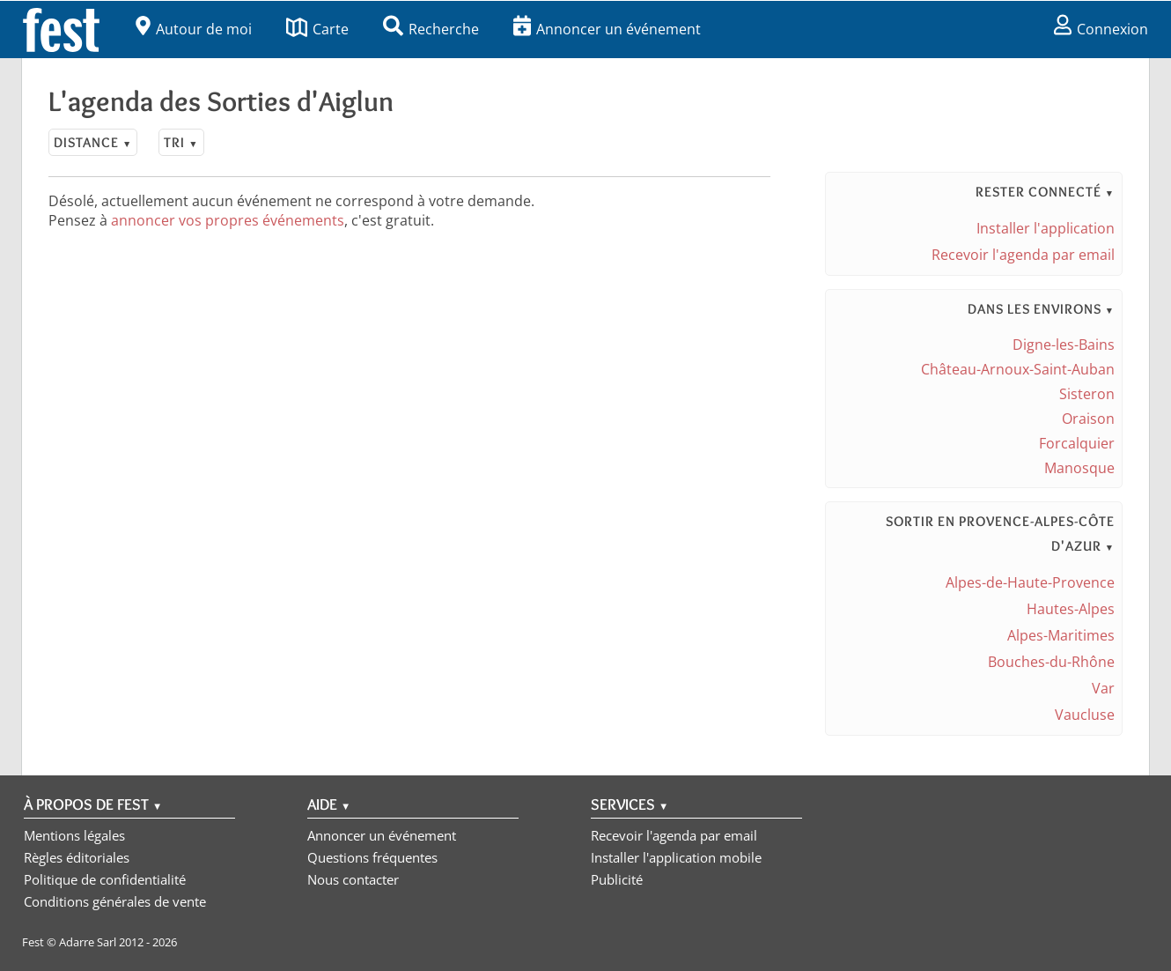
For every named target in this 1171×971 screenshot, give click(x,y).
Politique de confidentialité (105, 879)
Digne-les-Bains (1064, 344)
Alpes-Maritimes (1061, 635)
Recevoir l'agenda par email (1023, 254)
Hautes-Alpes (1071, 609)
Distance (93, 142)
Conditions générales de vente (115, 901)
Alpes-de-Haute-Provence (1030, 582)
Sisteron (1087, 394)
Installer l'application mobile (676, 857)
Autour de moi (194, 29)
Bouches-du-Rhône (1051, 661)
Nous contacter (353, 879)
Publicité (617, 879)
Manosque (1079, 468)
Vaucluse (1085, 714)
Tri (181, 142)
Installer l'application (1045, 228)
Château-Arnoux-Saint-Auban (1018, 369)
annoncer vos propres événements (227, 220)
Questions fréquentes (372, 857)
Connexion (1101, 29)
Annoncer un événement (607, 29)
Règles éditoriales (76, 857)
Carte (317, 29)
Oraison (1088, 418)
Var (1103, 688)
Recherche (431, 29)
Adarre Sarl (87, 942)
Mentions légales (74, 835)
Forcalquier (1077, 443)
